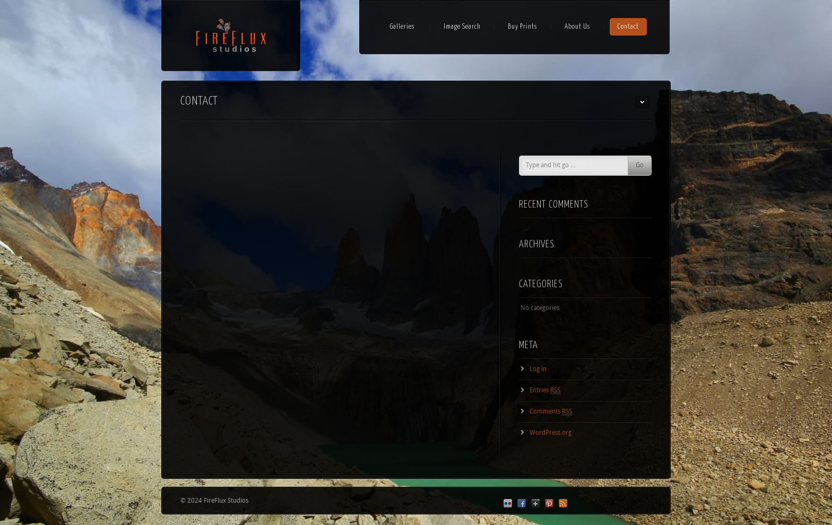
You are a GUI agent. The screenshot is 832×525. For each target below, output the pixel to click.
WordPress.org (550, 433)
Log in (538, 369)
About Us (578, 26)
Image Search (462, 26)
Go (640, 165)
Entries (545, 391)
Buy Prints (523, 26)
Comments (551, 412)
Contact (628, 26)
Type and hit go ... (550, 165)
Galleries (402, 26)
